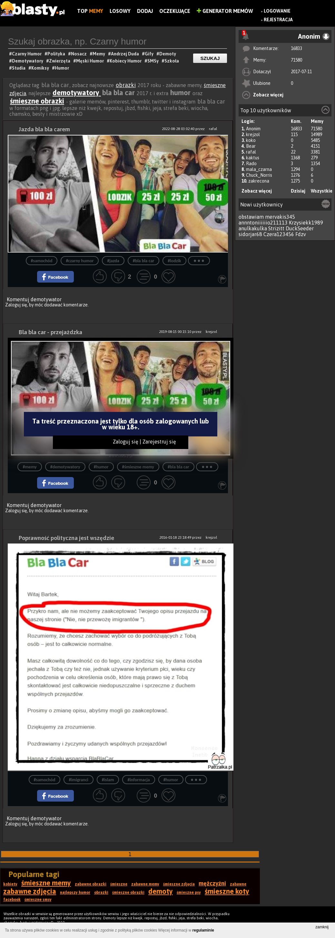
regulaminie (203, 930)
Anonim (253, 128)
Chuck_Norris (259, 175)
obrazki (126, 85)
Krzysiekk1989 (306, 222)
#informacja (138, 780)
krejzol (253, 134)
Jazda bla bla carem (44, 129)
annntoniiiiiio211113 (263, 222)
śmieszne (118, 884)
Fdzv (300, 234)
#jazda (113, 261)
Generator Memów (225, 11)
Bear (251, 146)
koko (251, 140)
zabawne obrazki (90, 884)
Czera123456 (278, 234)
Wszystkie (321, 191)
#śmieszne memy (138, 467)
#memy (29, 467)
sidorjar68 (250, 234)
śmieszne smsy (38, 899)
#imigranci (78, 780)
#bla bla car (143, 261)
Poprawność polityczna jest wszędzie (66, 537)
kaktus (252, 157)
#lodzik (174, 261)
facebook (12, 899)
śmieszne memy (46, 883)
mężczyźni (212, 883)
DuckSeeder (300, 228)
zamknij (322, 927)
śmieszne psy (189, 892)
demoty (160, 891)
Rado (251, 163)
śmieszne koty (227, 891)
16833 (296, 48)
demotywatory (77, 92)
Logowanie (277, 11)
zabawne (238, 884)
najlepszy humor (75, 892)
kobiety (10, 884)
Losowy (120, 11)
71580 (296, 60)
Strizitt (276, 228)
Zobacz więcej (268, 94)
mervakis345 (280, 217)
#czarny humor (80, 261)
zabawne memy (145, 884)
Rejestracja (278, 19)
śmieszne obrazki (37, 101)
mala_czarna (259, 169)
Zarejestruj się (159, 441)
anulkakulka (253, 228)
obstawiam (251, 217)
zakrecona (258, 181)
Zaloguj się (16, 304)
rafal (251, 152)
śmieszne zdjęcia (179, 884)
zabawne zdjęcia (29, 891)
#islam (108, 780)
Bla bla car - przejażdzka (50, 332)
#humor (101, 467)
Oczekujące (174, 11)
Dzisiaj (298, 191)
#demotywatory (65, 467)
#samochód (42, 261)
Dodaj (145, 11)
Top (90, 11)
